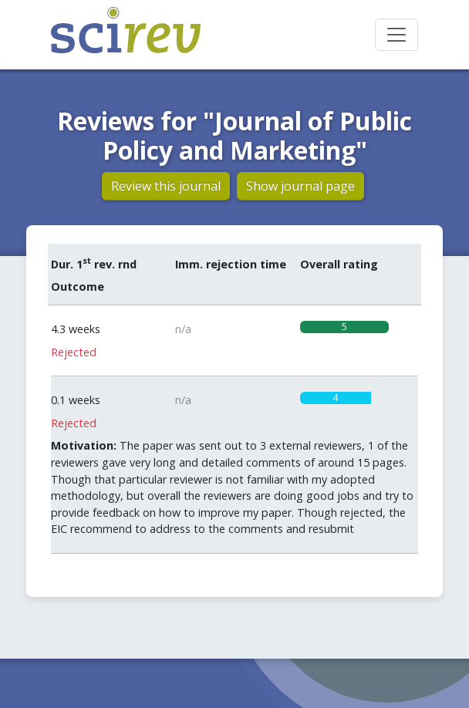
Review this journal (166, 185)
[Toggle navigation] (396, 35)
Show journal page (300, 185)
